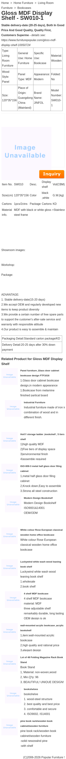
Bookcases (24, 7)
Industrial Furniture (34, 402)
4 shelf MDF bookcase (36, 593)
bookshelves (31, 689)
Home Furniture (23, 2)
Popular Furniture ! (53, 757)
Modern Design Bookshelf (38, 498)
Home (5, 2)
